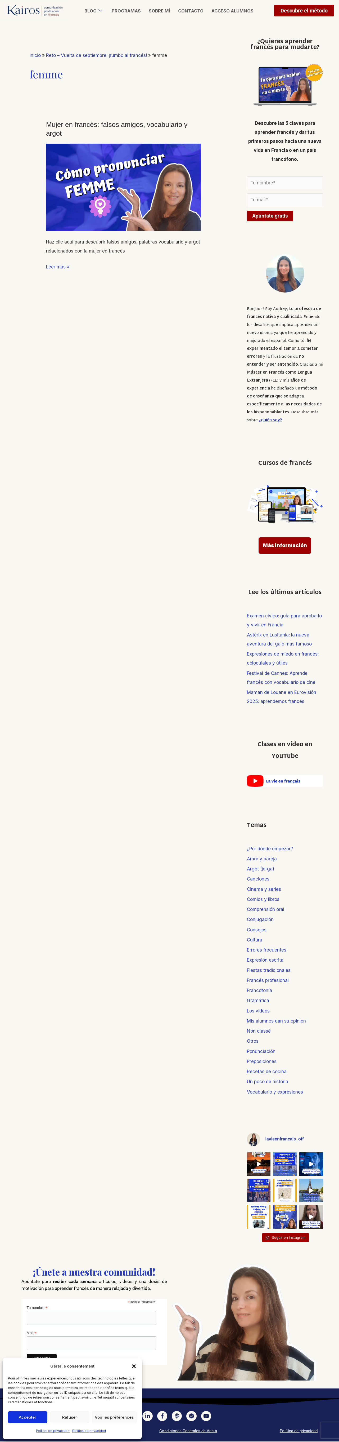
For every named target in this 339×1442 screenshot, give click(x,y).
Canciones (258, 879)
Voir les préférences (114, 1417)
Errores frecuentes (266, 950)
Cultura (254, 940)
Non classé (259, 1031)
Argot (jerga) (260, 869)
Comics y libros (263, 899)
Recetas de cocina (267, 1071)
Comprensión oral (265, 909)
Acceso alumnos (233, 11)
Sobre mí (159, 11)
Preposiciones (262, 1061)
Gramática (258, 1000)
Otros (253, 1041)
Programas (125, 11)
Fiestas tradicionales (269, 970)
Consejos (256, 929)
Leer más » (58, 265)
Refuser (69, 1417)
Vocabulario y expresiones (275, 1092)
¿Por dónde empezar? (270, 848)
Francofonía (259, 990)
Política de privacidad (53, 1431)
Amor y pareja (262, 858)
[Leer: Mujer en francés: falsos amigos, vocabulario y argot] (123, 186)
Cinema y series (264, 889)
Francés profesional (268, 980)
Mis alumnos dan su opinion (276, 1021)
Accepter (27, 1417)
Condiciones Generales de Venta (188, 1431)
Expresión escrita (265, 960)
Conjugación (260, 919)
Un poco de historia (267, 1081)
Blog (92, 10)
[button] (134, 1366)
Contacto (191, 11)
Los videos (258, 1011)
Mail (32, 1332)
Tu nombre (37, 1307)
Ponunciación (261, 1051)
